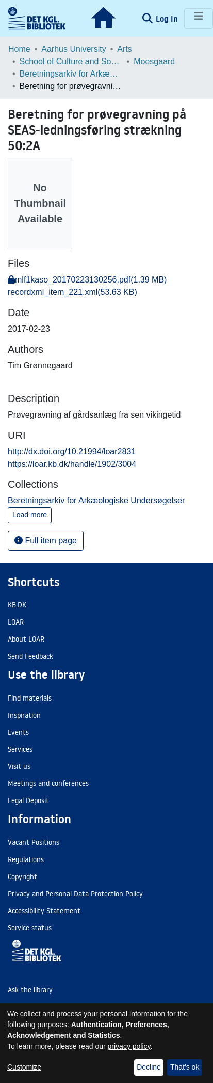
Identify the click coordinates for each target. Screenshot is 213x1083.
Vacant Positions (33, 842)
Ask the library (30, 990)
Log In (168, 18)
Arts (124, 48)
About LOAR (26, 639)
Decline (149, 1067)
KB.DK (17, 605)
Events (18, 732)
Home (19, 48)
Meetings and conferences (48, 783)
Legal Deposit (28, 800)
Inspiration (24, 715)
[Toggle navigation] (198, 18)
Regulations (26, 859)
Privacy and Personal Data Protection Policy (75, 893)
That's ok (184, 1067)
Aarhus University (73, 48)
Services (20, 749)
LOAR (16, 622)
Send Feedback (30, 656)
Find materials (30, 698)
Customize (24, 1067)
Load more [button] (29, 515)
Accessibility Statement (44, 910)
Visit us (19, 766)
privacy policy (129, 1046)
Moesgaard (154, 61)
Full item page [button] (45, 540)
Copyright (22, 876)
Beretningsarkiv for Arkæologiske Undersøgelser (71, 73)
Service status (30, 927)
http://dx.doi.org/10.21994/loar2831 (72, 451)
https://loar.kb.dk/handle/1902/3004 (72, 463)
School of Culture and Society (71, 61)
